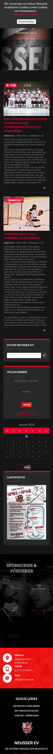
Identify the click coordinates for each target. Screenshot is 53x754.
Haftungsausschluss (26, 710)
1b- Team (11, 85)
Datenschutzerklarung (26, 706)
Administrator (9, 135)
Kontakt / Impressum (26, 715)
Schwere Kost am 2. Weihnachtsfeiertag (22, 236)
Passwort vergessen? (26, 414)
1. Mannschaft (14, 200)
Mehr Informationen (26, 14)
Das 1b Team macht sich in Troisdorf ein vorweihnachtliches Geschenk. (25, 125)
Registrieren (26, 412)
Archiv (26, 467)
